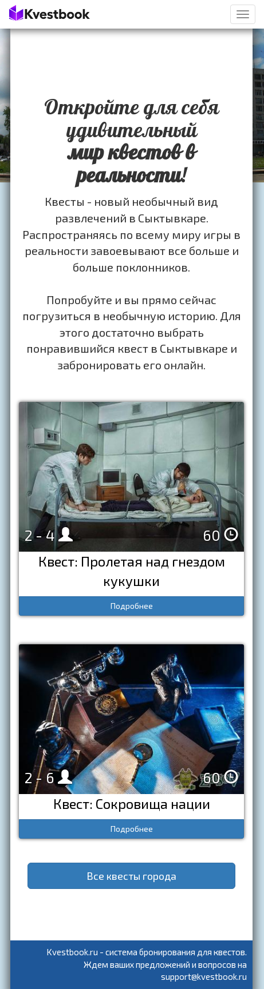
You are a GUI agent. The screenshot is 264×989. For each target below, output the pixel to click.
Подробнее (132, 606)
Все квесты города (131, 876)
